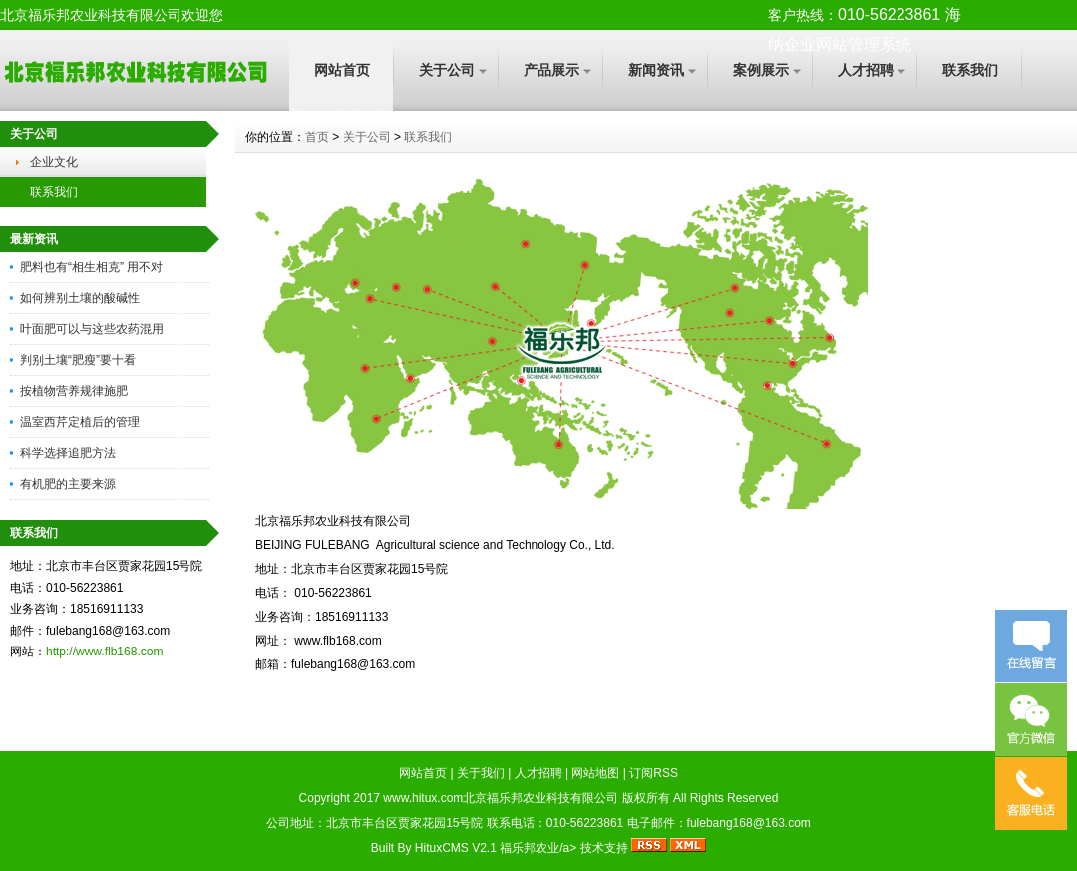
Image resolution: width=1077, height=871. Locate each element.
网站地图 (595, 773)
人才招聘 (866, 70)
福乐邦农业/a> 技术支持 (565, 848)
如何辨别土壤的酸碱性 (80, 298)
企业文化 (54, 162)
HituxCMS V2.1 (456, 848)
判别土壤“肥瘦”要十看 (78, 360)
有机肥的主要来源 (68, 484)
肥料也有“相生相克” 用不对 (91, 267)
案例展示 (761, 70)
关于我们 (481, 773)
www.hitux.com (423, 798)
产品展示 (551, 70)
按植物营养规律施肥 (74, 391)
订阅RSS (653, 773)
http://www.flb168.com (104, 651)
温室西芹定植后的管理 (80, 422)
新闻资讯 (656, 70)
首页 (317, 137)
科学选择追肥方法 (68, 453)
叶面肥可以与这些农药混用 (92, 329)
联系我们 (970, 70)
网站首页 (342, 70)
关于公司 (447, 70)
